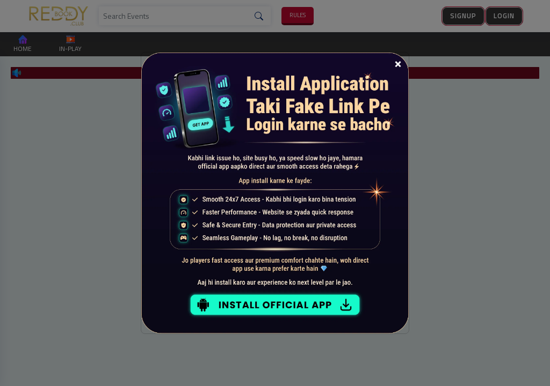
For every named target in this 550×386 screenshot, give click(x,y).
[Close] (398, 63)
